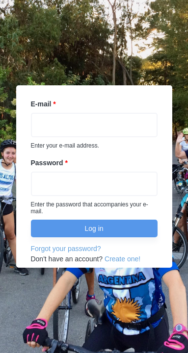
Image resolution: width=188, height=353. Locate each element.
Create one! (122, 259)
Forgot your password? (65, 248)
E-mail (42, 104)
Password (48, 163)
